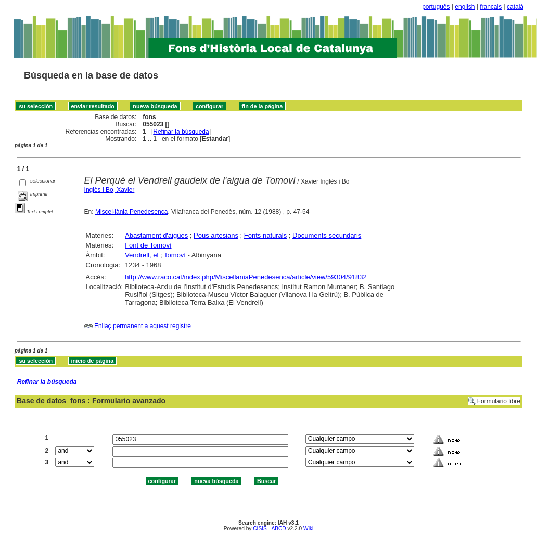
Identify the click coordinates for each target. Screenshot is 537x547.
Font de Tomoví (148, 245)
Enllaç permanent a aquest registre (142, 326)
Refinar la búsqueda (181, 131)
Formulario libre (498, 401)
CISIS (260, 528)
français (491, 6)
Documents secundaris (326, 235)
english (465, 6)
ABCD (278, 528)
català (515, 6)
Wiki (308, 528)
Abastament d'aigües (156, 235)
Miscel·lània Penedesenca (131, 211)
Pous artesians (216, 235)
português (436, 6)
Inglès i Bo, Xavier (109, 189)
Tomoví (175, 255)
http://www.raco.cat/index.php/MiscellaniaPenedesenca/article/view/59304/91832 (246, 277)
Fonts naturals (265, 235)
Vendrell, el (141, 255)
